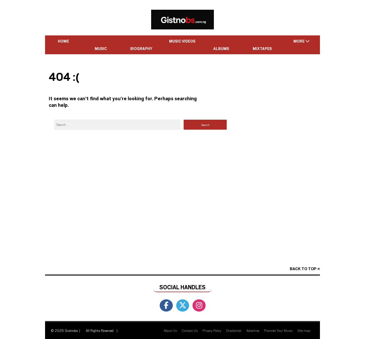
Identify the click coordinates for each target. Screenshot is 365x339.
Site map (303, 330)
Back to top (303, 268)
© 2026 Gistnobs (64, 330)
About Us (170, 330)
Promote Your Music (278, 330)
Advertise (252, 330)
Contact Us (190, 330)
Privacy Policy (211, 330)
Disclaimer (234, 330)
